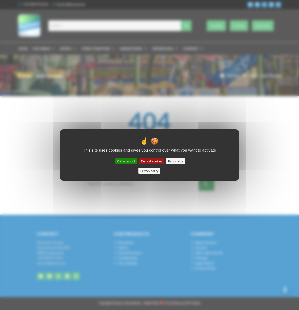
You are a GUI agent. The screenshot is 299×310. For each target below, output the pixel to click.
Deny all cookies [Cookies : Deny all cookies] (151, 161)
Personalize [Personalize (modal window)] (175, 161)
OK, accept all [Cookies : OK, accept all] (126, 161)
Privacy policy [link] (149, 171)
